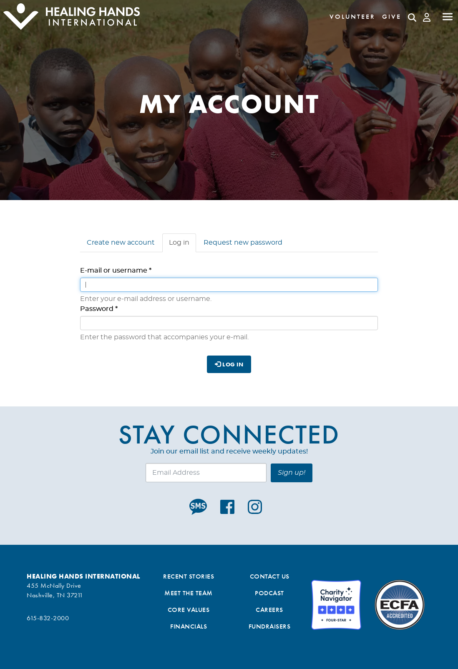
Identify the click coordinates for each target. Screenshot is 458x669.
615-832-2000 (48, 618)
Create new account (121, 242)
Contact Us (269, 576)
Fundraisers (270, 626)
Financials (188, 626)
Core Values (189, 610)
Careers (269, 610)
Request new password (243, 242)
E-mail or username (115, 270)
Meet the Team (188, 593)
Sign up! (291, 472)
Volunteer (352, 16)
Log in (182, 245)
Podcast (269, 593)
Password (99, 309)
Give (391, 16)
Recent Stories (188, 576)
